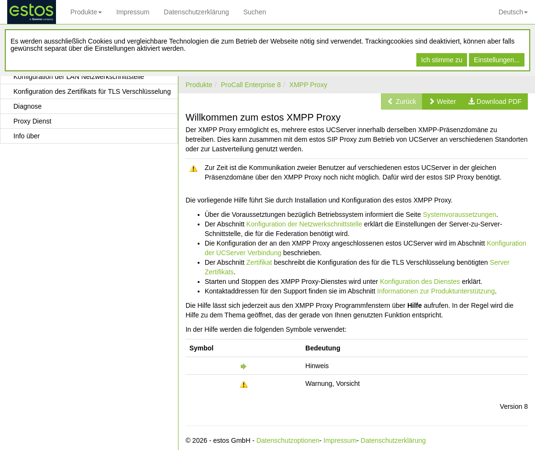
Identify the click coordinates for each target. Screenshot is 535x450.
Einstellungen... (497, 60)
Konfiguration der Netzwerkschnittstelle (304, 224)
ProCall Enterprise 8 (250, 85)
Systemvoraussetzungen (459, 214)
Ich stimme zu (441, 60)
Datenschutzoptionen (288, 440)
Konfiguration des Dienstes (420, 281)
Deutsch (513, 12)
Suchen (254, 12)
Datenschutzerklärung (196, 12)
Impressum (132, 12)
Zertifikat (259, 262)
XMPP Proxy (308, 85)
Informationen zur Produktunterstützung (436, 291)
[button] (442, 101)
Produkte (86, 12)
